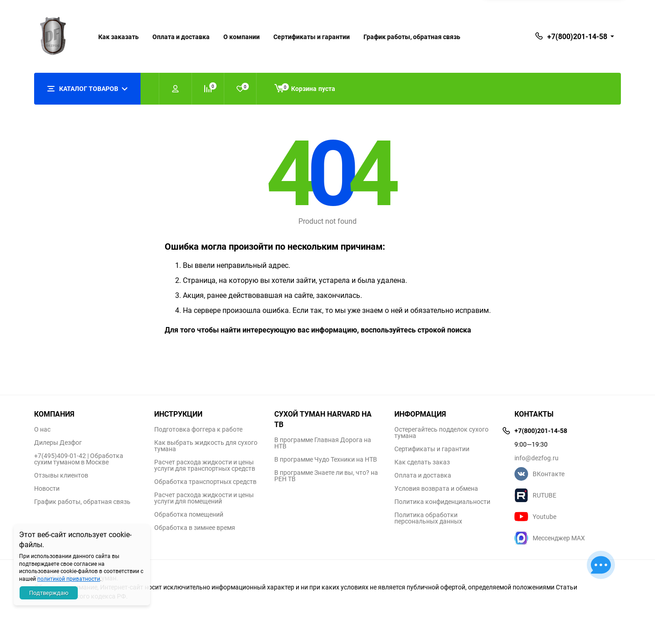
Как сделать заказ (422, 462)
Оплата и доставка (181, 36)
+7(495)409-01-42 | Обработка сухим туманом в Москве (78, 459)
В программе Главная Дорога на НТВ (322, 443)
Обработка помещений (188, 514)
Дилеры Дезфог (58, 442)
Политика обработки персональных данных (428, 518)
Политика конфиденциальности (442, 501)
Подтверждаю (49, 593)
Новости (47, 488)
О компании (241, 36)
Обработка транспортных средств (205, 481)
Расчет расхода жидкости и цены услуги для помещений (204, 498)
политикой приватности (68, 578)
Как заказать (118, 36)
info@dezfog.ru (536, 457)
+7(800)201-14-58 (577, 36)
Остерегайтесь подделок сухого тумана (441, 432)
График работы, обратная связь (411, 36)
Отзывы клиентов (61, 475)
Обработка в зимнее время (194, 527)
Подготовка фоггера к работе (198, 429)
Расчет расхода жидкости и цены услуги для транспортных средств (204, 465)
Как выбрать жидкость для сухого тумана (205, 445)
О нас (42, 429)
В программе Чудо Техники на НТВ (325, 459)
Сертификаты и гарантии (311, 36)
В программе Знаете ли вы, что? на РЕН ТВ (326, 475)
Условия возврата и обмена (436, 488)
